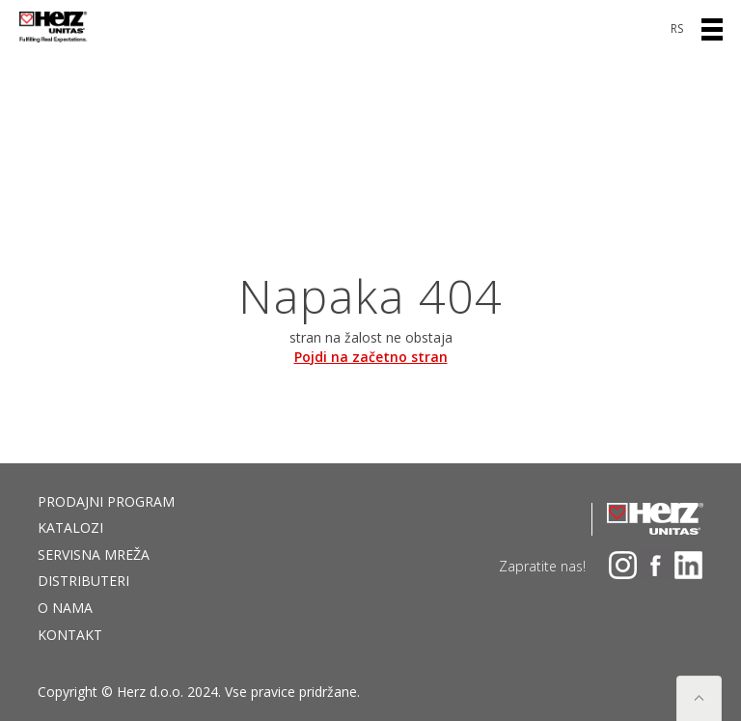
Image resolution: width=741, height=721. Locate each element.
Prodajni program (106, 501)
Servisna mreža (94, 554)
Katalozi (70, 527)
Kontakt (70, 634)
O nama (65, 607)
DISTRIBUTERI (83, 580)
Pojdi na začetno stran (371, 356)
